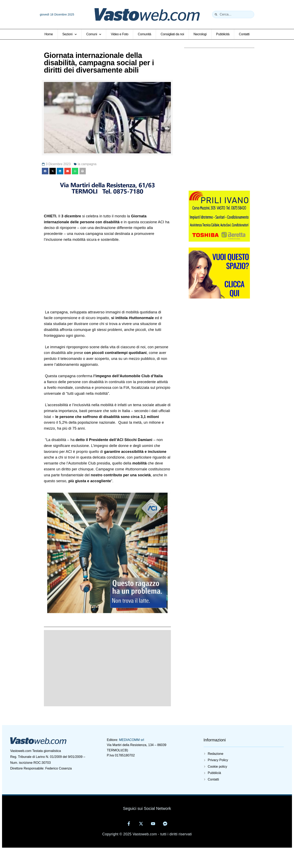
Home (49, 34)
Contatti (244, 34)
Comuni (93, 34)
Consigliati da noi (172, 34)
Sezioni (69, 34)
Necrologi (200, 34)
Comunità (144, 34)
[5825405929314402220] (219, 240)
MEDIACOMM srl (131, 740)
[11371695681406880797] (107, 195)
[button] (45, 171)
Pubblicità (222, 34)
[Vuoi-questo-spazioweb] (219, 297)
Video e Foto (119, 34)
